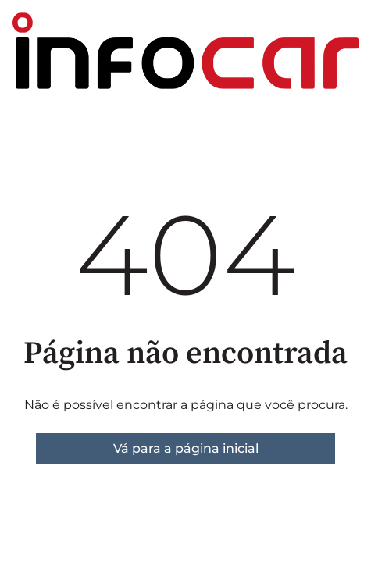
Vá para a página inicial (186, 448)
